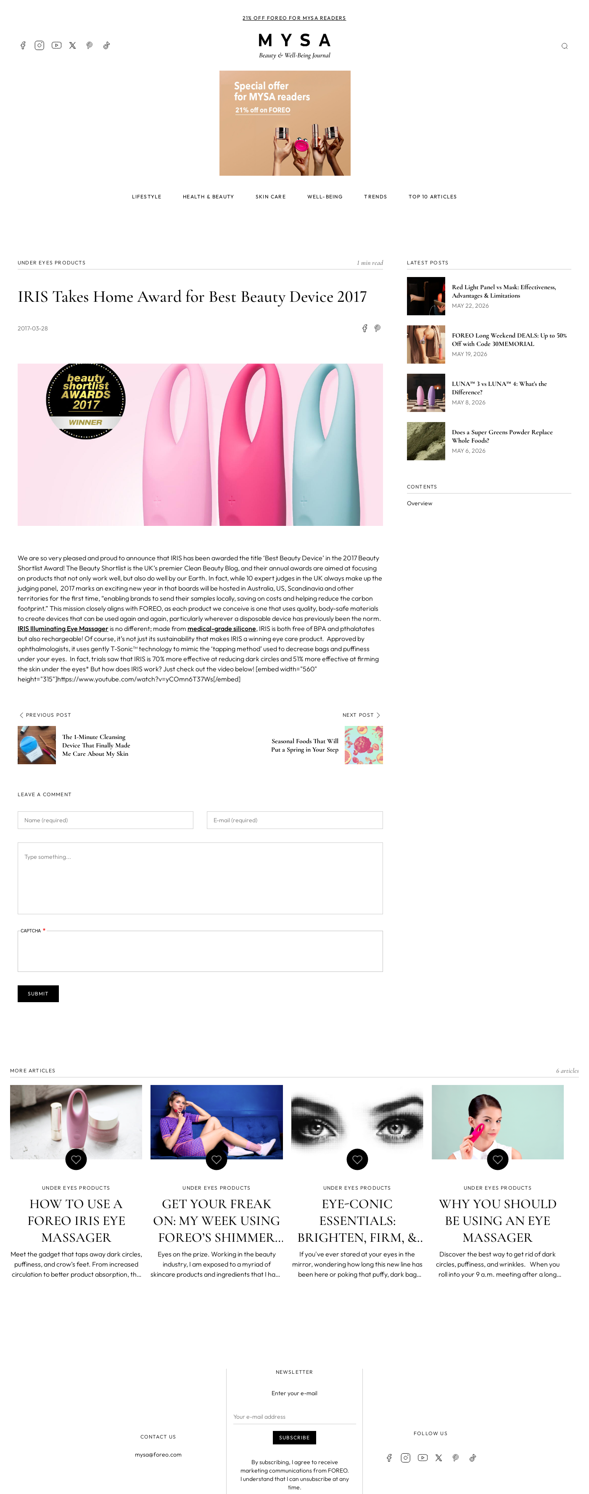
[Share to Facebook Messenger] (378, 329)
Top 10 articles (433, 196)
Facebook (23, 45)
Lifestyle (147, 196)
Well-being (325, 196)
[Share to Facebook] (364, 329)
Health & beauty (208, 196)
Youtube (56, 45)
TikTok (107, 45)
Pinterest (90, 45)
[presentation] (84, 951)
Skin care (271, 196)
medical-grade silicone (222, 629)
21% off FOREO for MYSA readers (294, 18)
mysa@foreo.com (158, 1454)
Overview (419, 503)
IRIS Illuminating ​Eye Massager (63, 629)
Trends (375, 196)
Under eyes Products (52, 263)
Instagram (39, 45)
